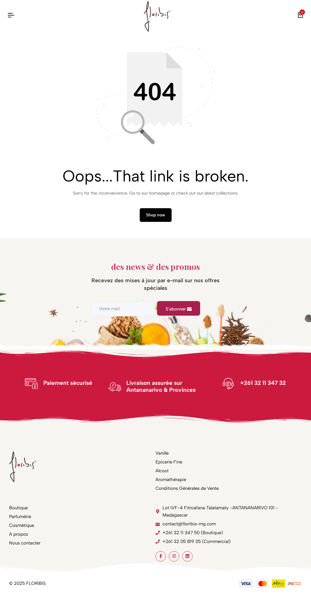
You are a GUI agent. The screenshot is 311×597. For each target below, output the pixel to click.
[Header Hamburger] (11, 15)
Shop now (155, 215)
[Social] (161, 556)
